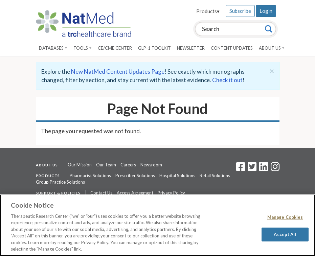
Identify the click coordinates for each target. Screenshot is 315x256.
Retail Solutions (215, 175)
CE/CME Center (115, 48)
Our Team (106, 164)
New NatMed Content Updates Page (117, 71)
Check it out (227, 80)
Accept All (285, 234)
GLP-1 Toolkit (154, 48)
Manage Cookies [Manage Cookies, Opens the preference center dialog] (285, 217)
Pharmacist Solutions (90, 175)
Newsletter (191, 48)
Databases (53, 48)
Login (266, 11)
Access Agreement (135, 192)
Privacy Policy (171, 192)
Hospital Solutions (177, 175)
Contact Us (101, 192)
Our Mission (80, 164)
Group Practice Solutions (60, 182)
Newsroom (151, 164)
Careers (128, 164)
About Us (272, 48)
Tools (82, 48)
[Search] (268, 29)
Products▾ (208, 11)
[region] (157, 225)
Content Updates (232, 48)
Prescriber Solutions (135, 175)
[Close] (271, 71)
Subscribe (240, 11)
